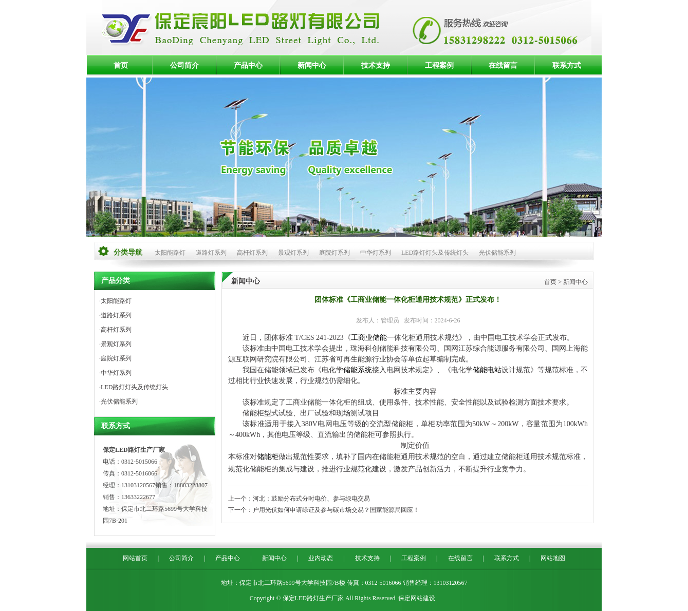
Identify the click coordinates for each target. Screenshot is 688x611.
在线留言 (503, 65)
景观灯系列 (293, 252)
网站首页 (135, 558)
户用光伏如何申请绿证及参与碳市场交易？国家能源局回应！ (336, 509)
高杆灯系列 (252, 252)
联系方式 (566, 65)
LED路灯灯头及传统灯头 (435, 252)
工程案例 (439, 65)
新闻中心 (311, 65)
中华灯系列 (375, 252)
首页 (121, 65)
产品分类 (115, 280)
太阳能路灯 (170, 252)
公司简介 (184, 65)
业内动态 (320, 558)
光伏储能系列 (497, 252)
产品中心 (248, 65)
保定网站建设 (416, 598)
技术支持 (375, 65)
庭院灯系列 (334, 252)
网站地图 (553, 558)
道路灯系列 (211, 252)
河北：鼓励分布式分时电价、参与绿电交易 (311, 498)
